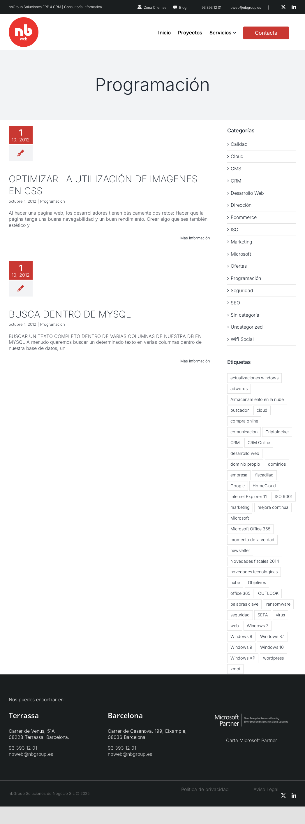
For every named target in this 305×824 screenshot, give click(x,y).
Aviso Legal (271, 789)
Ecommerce (244, 217)
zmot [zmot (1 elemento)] (235, 668)
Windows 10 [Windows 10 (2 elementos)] (272, 647)
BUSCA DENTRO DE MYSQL (70, 314)
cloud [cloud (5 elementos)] (262, 410)
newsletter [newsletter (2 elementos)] (240, 550)
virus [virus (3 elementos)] (280, 614)
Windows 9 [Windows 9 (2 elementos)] (241, 647)
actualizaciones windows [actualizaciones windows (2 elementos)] (254, 377)
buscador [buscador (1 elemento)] (239, 410)
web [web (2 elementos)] (234, 625)
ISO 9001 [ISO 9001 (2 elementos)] (283, 496)
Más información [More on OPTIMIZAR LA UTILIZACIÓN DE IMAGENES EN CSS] (195, 238)
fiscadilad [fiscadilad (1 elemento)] (264, 474)
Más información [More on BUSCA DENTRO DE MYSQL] (195, 361)
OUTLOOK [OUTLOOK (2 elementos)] (268, 593)
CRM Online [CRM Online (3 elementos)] (259, 442)
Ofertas (239, 266)
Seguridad (242, 290)
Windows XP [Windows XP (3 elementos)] (242, 657)
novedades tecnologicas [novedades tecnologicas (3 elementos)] (254, 571)
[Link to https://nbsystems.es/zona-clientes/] (139, 7)
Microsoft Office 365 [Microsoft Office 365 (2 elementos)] (250, 528)
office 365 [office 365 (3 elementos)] (240, 593)
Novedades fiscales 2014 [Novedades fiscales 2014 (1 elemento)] (254, 561)
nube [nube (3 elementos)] (235, 582)
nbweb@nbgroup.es (244, 7)
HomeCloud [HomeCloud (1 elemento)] (264, 485)
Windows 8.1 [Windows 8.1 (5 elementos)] (272, 636)
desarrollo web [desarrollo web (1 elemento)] (244, 453)
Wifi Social (242, 339)
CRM (236, 181)
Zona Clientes (155, 7)
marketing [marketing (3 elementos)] (240, 507)
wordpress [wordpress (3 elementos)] (273, 657)
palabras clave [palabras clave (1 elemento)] (244, 604)
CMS (236, 168)
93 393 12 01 (211, 7)
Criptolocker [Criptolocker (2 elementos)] (277, 431)
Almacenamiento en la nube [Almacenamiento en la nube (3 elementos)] (257, 399)
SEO (235, 303)
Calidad (239, 144)
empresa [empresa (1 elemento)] (238, 474)
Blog (182, 7)
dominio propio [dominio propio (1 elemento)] (245, 464)
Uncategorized (247, 327)
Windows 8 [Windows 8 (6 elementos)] (241, 636)
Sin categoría (245, 315)
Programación (52, 201)
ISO (234, 229)
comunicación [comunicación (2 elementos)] (244, 431)
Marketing (241, 242)
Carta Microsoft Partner (251, 740)
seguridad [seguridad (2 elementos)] (240, 614)
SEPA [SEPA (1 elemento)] (263, 614)
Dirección (241, 205)
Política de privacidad (205, 789)
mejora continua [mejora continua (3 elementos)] (273, 507)
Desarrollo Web (247, 193)
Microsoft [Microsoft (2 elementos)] (239, 518)
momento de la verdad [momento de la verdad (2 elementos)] (252, 539)
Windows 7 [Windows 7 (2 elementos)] (257, 625)
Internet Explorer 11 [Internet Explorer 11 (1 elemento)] (248, 496)
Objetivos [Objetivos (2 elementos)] (257, 582)
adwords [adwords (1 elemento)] (239, 388)
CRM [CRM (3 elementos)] (235, 442)
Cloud (237, 156)
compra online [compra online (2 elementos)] (244, 420)
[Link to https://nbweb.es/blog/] (175, 7)
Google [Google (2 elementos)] (237, 485)
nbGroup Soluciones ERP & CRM (35, 7)
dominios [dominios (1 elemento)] (277, 464)
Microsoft (241, 254)
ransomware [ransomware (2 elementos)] (278, 604)
